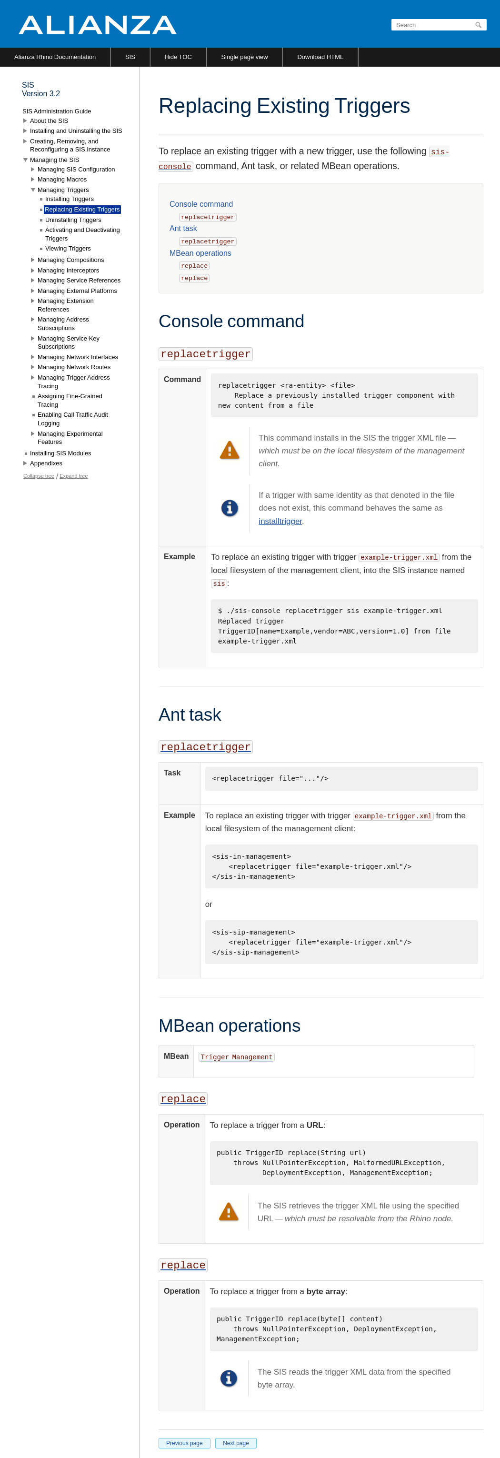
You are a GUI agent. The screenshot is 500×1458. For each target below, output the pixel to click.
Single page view (244, 56)
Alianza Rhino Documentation (55, 56)
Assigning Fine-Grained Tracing (70, 400)
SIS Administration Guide (56, 111)
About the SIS (49, 120)
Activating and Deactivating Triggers (82, 234)
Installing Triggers (69, 198)
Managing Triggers (63, 189)
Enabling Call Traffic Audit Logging (73, 419)
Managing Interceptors (68, 270)
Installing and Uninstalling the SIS (76, 130)
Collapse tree (38, 476)
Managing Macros (62, 179)
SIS (130, 56)
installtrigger (280, 521)
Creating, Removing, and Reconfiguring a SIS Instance (70, 145)
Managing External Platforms (77, 290)
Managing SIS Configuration (76, 169)
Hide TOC (178, 56)
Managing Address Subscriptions (63, 324)
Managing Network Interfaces (78, 357)
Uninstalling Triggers (73, 219)
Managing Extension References (66, 305)
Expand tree (74, 476)
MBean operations (200, 253)
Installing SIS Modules (60, 453)
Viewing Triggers (68, 248)
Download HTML (320, 56)
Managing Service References (79, 280)
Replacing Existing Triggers (82, 209)
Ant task (183, 228)
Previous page (184, 1443)
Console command (201, 204)
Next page (236, 1443)
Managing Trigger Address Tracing (74, 382)
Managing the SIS (54, 159)
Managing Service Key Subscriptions (69, 343)
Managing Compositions (71, 259)
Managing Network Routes (74, 367)
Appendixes (46, 463)
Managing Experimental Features (70, 438)
